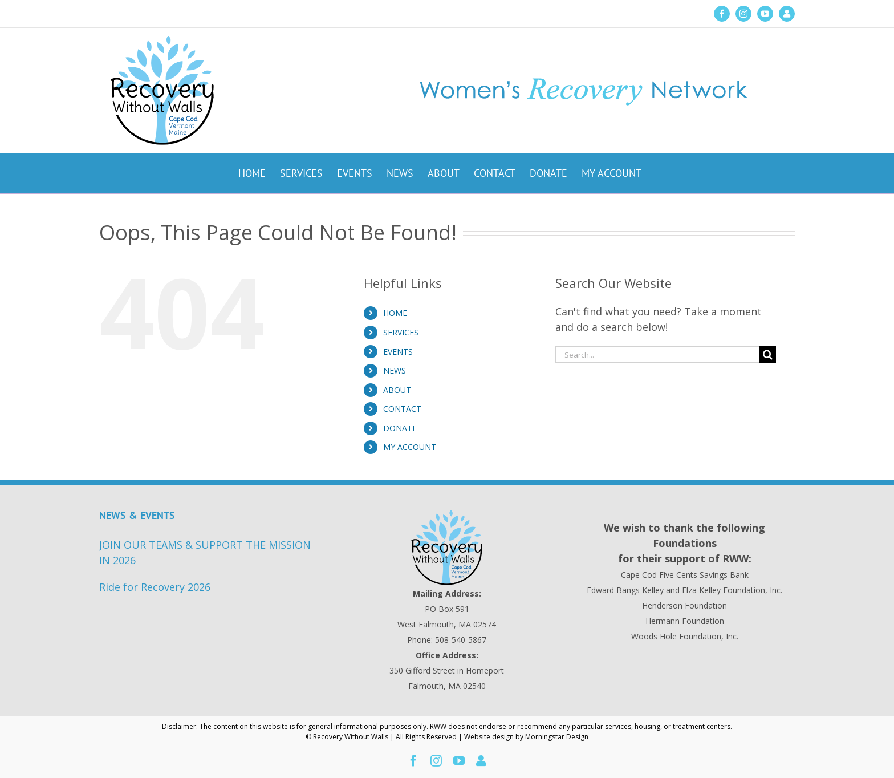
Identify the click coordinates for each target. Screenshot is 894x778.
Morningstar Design (556, 736)
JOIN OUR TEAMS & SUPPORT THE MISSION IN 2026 (205, 552)
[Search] (767, 354)
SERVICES (400, 332)
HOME (395, 312)
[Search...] (657, 354)
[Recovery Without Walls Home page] (447, 547)
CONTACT (402, 408)
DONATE (400, 428)
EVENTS (398, 351)
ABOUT (397, 389)
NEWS (394, 370)
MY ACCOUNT (409, 446)
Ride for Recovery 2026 (154, 587)
